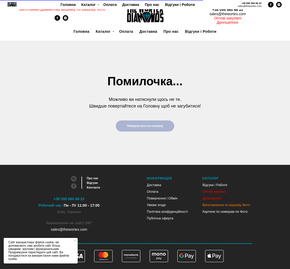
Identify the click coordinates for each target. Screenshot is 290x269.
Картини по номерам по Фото (225, 211)
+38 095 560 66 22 (227, 10)
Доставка (148, 31)
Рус (232, 5)
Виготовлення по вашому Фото (226, 205)
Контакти (93, 187)
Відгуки (92, 182)
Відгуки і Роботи (200, 31)
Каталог (104, 31)
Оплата (126, 31)
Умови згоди (156, 205)
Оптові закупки (214, 192)
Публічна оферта (160, 218)
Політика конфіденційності (167, 211)
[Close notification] (75, 241)
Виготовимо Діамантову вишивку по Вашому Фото (62, 9)
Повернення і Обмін (162, 198)
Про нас (171, 31)
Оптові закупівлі (227, 18)
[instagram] (65, 19)
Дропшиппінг (228, 22)
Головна (82, 31)
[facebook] (57, 19)
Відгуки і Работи (215, 185)
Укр (223, 5)
